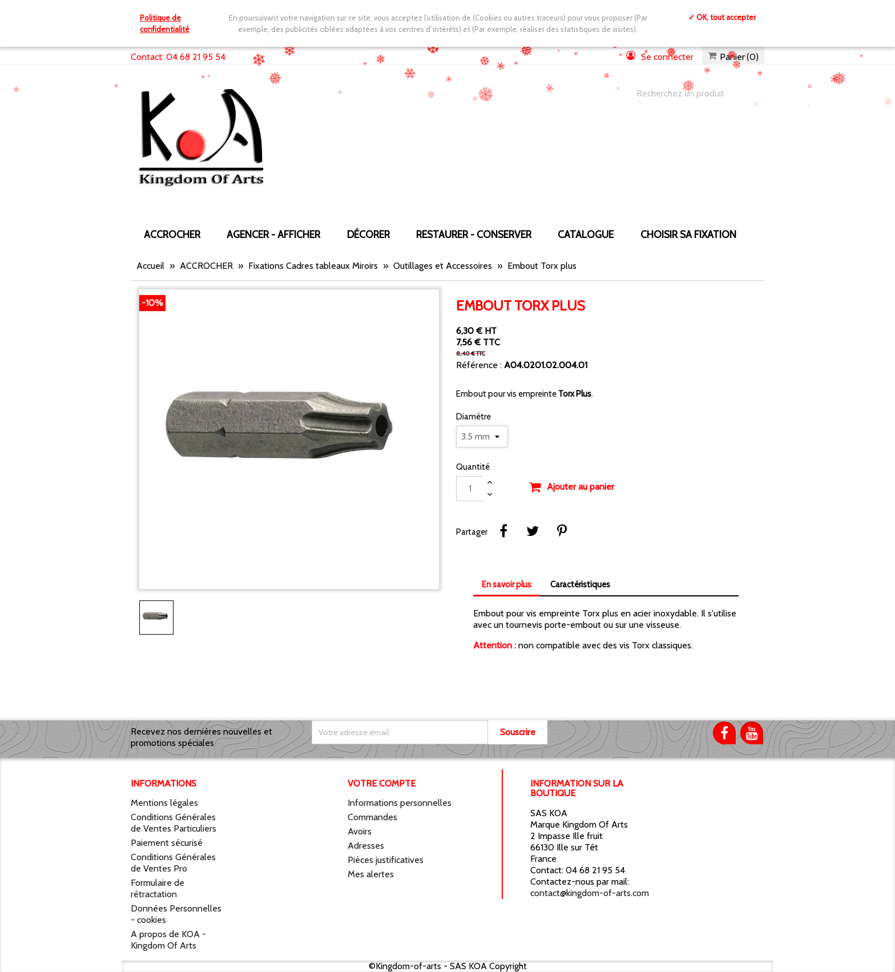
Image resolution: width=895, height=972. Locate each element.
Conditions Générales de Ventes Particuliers (173, 823)
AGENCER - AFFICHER (273, 234)
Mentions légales (164, 802)
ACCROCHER (172, 234)
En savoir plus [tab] (506, 584)
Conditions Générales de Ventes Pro (173, 863)
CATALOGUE (586, 234)
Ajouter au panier (571, 487)
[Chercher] (689, 93)
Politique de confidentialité (165, 23)
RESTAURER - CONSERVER (473, 234)
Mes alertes (371, 874)
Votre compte (382, 783)
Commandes (372, 817)
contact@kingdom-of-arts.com (589, 893)
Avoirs (360, 831)
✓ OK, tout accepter (722, 17)
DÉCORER (368, 234)
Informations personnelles (399, 802)
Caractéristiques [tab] (580, 584)
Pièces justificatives (386, 859)
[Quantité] (469, 488)
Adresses (366, 845)
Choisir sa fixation (688, 234)
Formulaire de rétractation (157, 888)
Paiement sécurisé (167, 842)
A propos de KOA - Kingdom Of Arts (168, 940)
